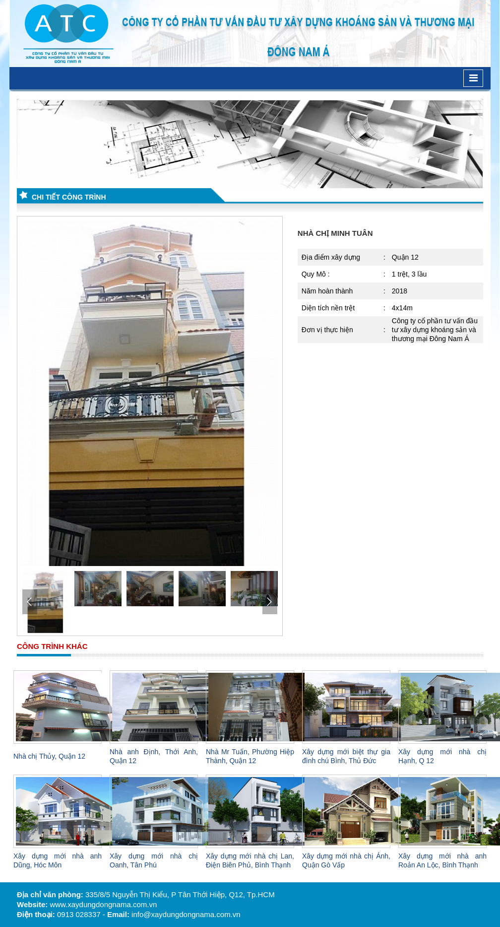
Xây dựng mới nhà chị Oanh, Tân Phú (154, 860)
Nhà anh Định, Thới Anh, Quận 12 (154, 756)
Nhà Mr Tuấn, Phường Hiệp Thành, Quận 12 (250, 756)
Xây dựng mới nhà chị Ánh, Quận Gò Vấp (346, 860)
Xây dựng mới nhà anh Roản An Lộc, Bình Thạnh (442, 860)
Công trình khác (52, 646)
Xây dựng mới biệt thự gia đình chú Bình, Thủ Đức (346, 756)
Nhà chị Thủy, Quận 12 (49, 756)
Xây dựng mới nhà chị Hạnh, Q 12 (442, 756)
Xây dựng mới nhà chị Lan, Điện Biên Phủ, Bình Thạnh (250, 860)
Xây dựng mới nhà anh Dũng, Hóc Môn (57, 860)
